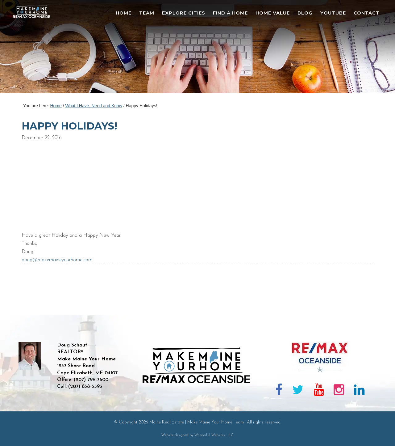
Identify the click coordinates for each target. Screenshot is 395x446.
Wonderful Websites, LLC (214, 435)
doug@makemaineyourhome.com (57, 259)
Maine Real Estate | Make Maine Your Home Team (34, 48)
